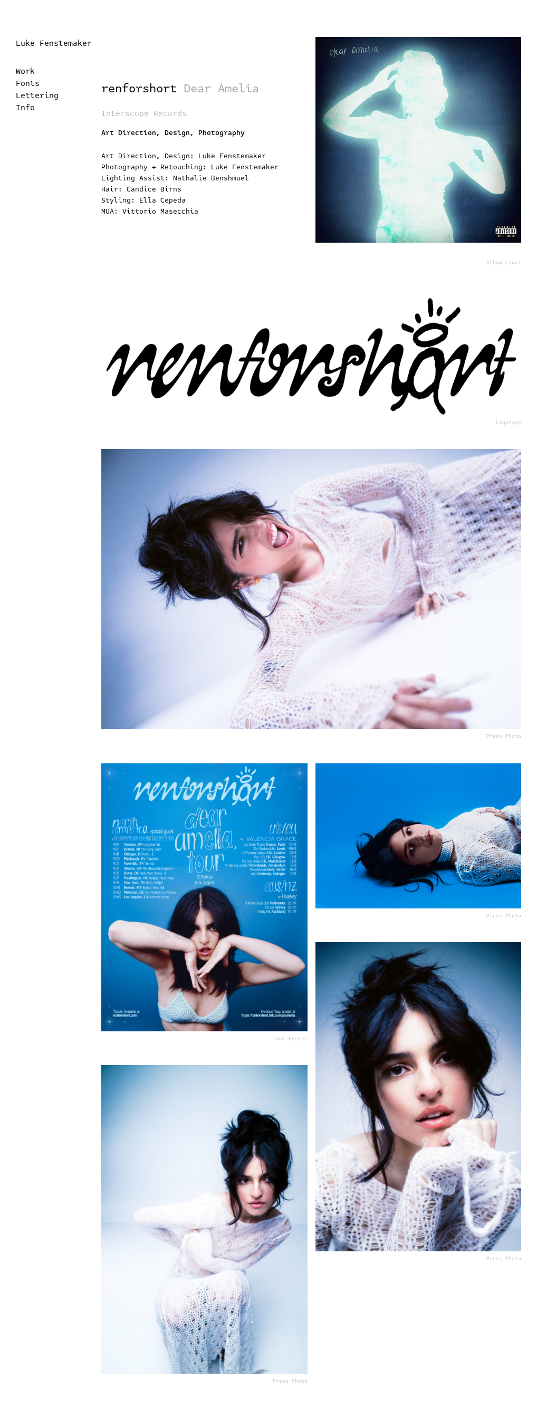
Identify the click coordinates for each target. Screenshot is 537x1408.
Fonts (28, 83)
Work (25, 71)
